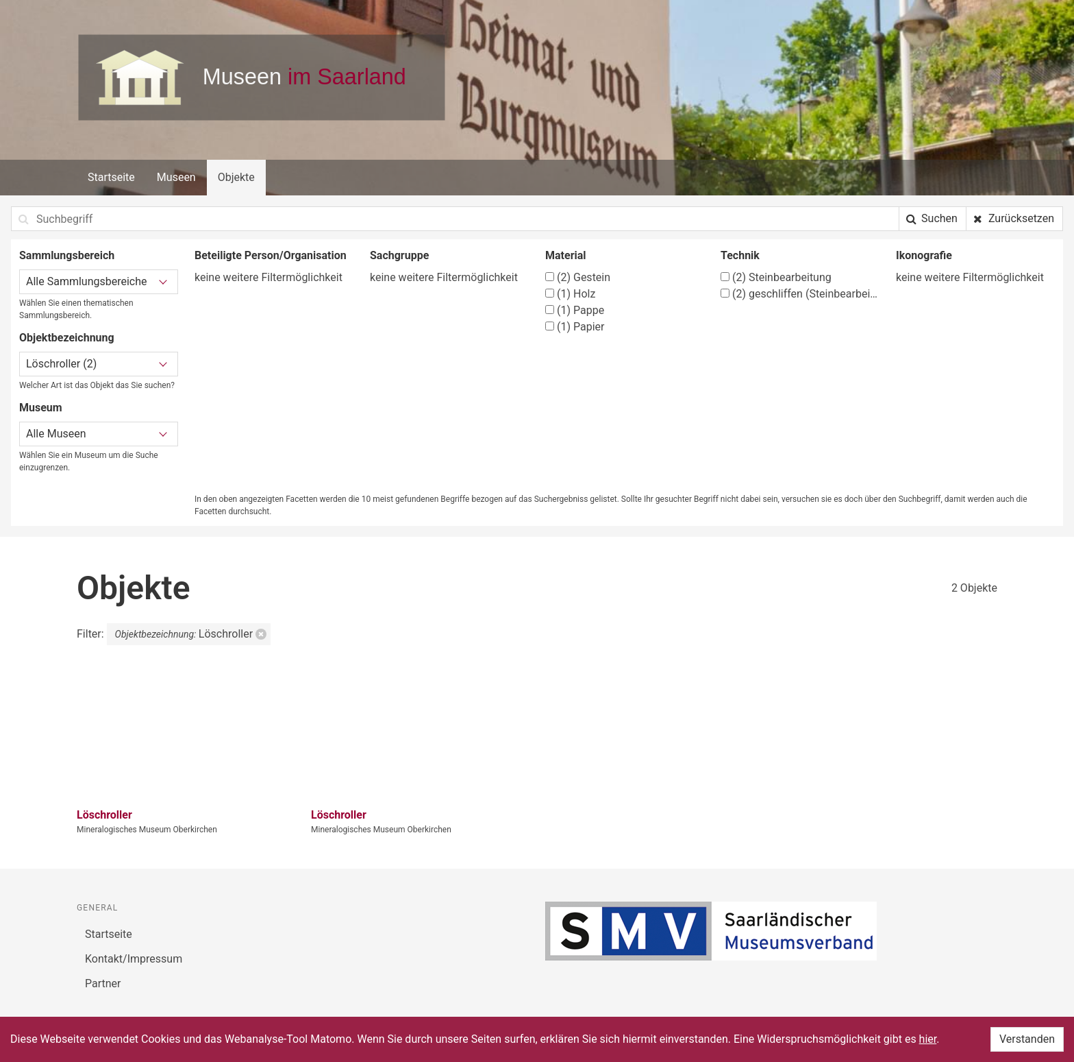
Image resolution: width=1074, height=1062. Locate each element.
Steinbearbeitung (776, 277)
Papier (574, 326)
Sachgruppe (399, 255)
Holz (570, 293)
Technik (740, 255)
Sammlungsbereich (66, 255)
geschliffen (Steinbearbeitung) (800, 293)
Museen (176, 177)
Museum (40, 407)
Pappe (574, 310)
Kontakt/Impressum (133, 958)
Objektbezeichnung (66, 337)
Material (565, 255)
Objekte (236, 177)
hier (928, 1039)
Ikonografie (924, 255)
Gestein (577, 277)
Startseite (111, 177)
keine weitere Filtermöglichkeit (268, 277)
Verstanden (1027, 1039)
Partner (103, 983)
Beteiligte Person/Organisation (271, 255)
